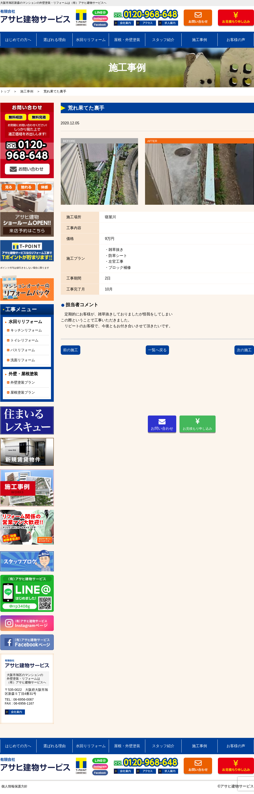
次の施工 (244, 350)
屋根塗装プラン (22, 392)
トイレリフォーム (24, 340)
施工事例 (199, 40)
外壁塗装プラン (22, 382)
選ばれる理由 (54, 40)
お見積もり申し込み (197, 424)
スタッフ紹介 (163, 40)
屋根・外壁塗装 (127, 40)
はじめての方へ (18, 40)
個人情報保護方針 (14, 786)
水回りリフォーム (91, 40)
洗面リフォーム (22, 360)
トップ (5, 91)
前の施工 (70, 350)
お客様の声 (236, 40)
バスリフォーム (22, 350)
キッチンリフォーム (26, 330)
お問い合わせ (162, 424)
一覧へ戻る (157, 350)
